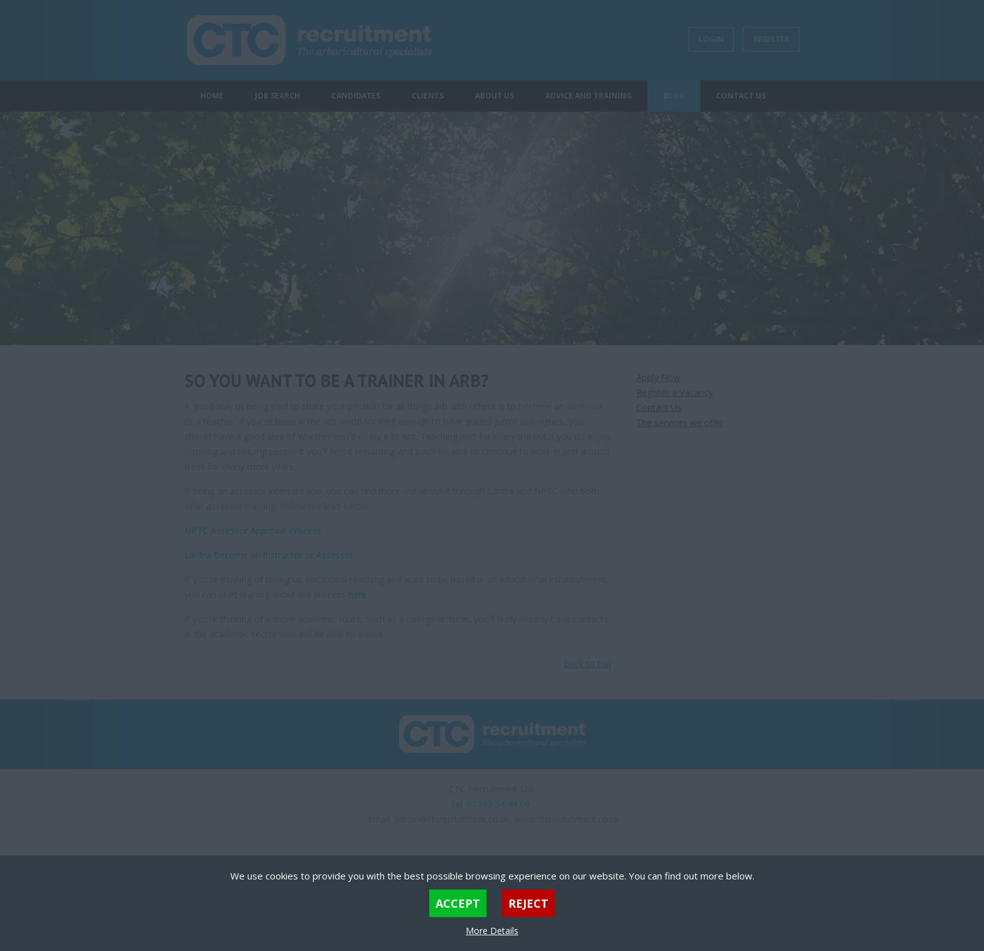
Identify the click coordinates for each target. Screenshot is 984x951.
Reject (528, 903)
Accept (458, 903)
